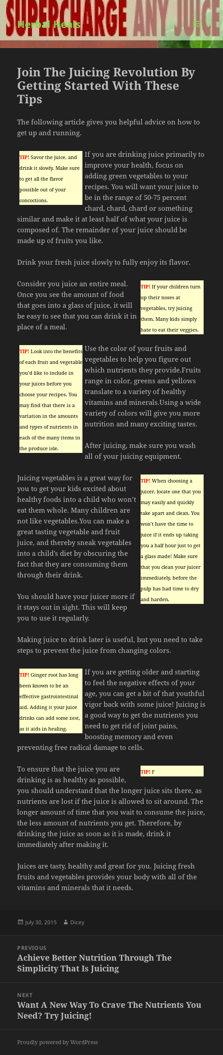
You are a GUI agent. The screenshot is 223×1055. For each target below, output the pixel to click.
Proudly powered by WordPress (57, 1042)
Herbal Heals (49, 24)
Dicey (77, 922)
